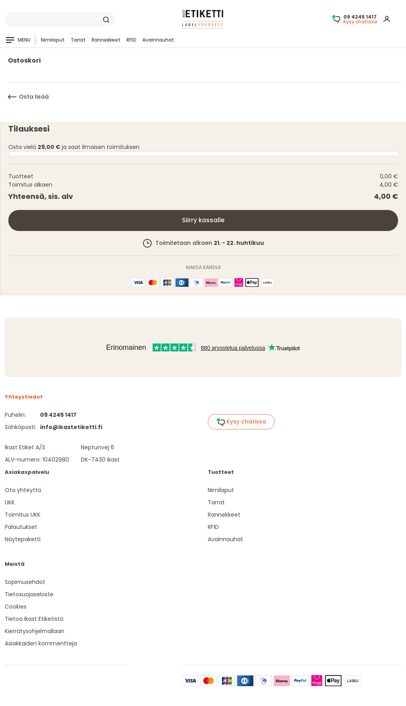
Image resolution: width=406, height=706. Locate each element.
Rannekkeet (106, 39)
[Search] (60, 19)
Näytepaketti (22, 539)
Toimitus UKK (22, 515)
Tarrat (78, 39)
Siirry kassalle (203, 220)
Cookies (16, 607)
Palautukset (21, 527)
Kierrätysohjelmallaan (34, 631)
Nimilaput (53, 39)
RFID (131, 39)
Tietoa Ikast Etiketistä (34, 619)
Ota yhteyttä (23, 490)
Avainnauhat (158, 39)
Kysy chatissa (241, 422)
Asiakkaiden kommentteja (41, 643)
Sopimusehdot (25, 582)
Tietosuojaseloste (29, 594)
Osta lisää (28, 97)
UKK (10, 502)
